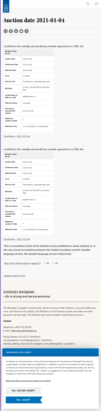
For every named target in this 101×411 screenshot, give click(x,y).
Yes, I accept (23, 400)
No (56, 263)
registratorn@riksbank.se (23, 330)
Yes (47, 263)
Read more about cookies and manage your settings (28, 380)
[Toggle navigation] (96, 3)
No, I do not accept (23, 390)
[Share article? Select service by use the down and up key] (17, 31)
